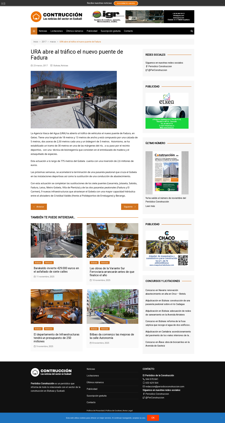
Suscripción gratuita (111, 31)
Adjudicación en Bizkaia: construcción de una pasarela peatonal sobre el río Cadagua (168, 302)
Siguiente (128, 206)
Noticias (43, 31)
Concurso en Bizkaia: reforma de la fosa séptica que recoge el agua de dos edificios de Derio (168, 323)
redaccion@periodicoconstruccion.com (165, 386)
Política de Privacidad (95, 410)
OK (153, 418)
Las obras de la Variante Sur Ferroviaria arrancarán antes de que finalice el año (112, 272)
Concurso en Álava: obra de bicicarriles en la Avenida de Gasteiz (168, 344)
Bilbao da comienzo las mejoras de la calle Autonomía (112, 336)
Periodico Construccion (159, 66)
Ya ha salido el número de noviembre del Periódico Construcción (166, 200)
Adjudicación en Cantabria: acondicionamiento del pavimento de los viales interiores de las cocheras (168, 333)
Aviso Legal (128, 410)
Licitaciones (57, 31)
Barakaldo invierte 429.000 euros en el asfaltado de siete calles (56, 269)
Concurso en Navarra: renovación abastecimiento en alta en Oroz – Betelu (166, 292)
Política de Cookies (113, 410)
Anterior (40, 206)
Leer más (150, 206)
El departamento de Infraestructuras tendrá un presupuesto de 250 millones (56, 338)
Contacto (128, 31)
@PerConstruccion (156, 70)
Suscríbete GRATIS (126, 3)
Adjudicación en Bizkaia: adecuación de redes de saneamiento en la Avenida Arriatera (168, 313)
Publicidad (92, 31)
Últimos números (74, 31)
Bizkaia (57, 65)
